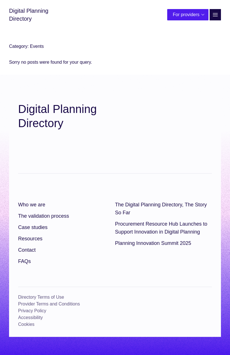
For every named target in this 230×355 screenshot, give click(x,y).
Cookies (26, 324)
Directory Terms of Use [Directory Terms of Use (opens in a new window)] (41, 297)
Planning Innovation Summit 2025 (153, 243)
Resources (30, 238)
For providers (189, 14)
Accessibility (30, 317)
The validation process (43, 216)
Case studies (33, 227)
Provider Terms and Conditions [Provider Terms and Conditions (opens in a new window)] (49, 303)
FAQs (24, 261)
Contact (27, 250)
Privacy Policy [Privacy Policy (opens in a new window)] (32, 310)
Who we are (31, 205)
